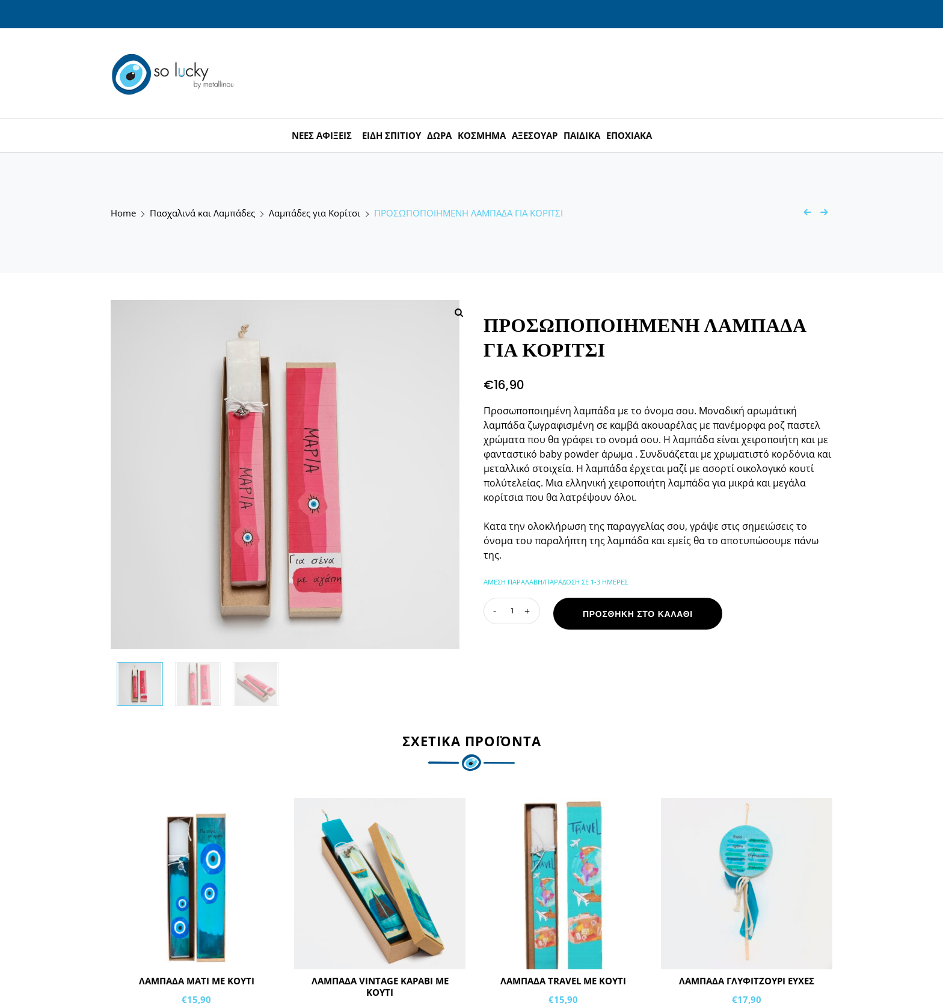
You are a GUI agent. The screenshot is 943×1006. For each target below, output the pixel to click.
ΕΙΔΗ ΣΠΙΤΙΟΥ (391, 135)
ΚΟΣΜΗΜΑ (482, 135)
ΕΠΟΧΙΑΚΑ (629, 135)
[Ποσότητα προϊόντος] (512, 611)
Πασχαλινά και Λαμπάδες (202, 213)
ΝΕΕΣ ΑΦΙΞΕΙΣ (322, 135)
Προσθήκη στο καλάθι (638, 614)
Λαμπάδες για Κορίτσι (314, 213)
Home (123, 213)
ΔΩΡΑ (439, 135)
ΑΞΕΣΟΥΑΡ (535, 135)
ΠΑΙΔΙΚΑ (582, 135)
